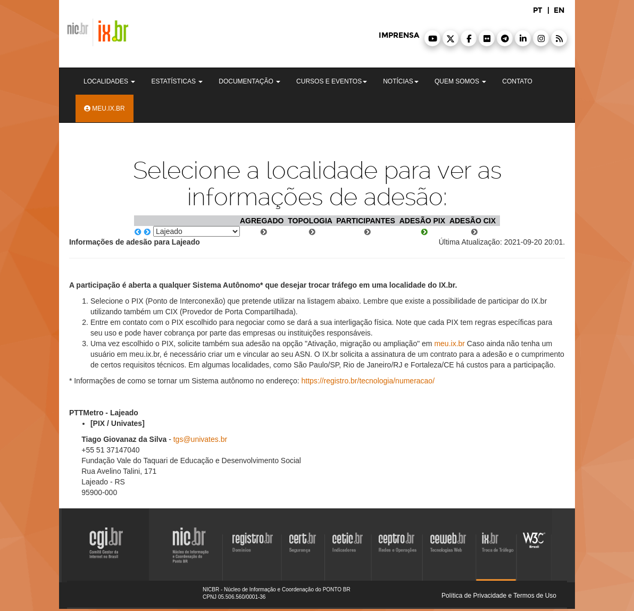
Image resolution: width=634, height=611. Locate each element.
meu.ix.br (449, 343)
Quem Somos (460, 81)
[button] (432, 38)
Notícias (401, 81)
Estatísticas (177, 81)
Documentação (249, 81)
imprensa (399, 35)
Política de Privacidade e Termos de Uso (498, 595)
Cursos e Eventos (331, 81)
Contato (517, 81)
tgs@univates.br (200, 439)
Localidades (109, 81)
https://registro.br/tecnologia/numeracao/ (368, 380)
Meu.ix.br (104, 108)
